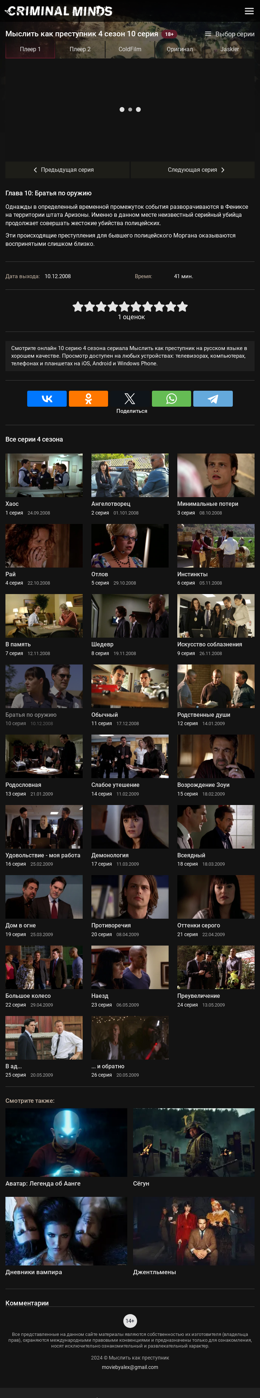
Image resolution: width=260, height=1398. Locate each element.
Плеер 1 (30, 49)
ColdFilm (130, 49)
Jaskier (229, 49)
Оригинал (180, 49)
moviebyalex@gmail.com (130, 1367)
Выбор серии (230, 34)
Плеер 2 (80, 49)
